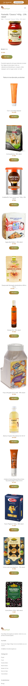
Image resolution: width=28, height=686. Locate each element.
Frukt (2, 660)
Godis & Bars (4, 663)
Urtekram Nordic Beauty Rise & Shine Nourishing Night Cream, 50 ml (14, 479)
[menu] (25, 8)
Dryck (2, 657)
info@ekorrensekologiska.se (8, 649)
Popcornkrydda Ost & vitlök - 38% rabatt (14, 392)
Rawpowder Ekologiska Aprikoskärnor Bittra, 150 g (14, 286)
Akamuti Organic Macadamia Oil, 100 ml (14, 436)
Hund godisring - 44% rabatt (14, 154)
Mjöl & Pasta (4, 665)
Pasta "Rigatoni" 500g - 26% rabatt (14, 524)
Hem (2, 19)
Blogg (2, 683)
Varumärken (4, 674)
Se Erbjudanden (19, 2)
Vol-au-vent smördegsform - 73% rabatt (14, 567)
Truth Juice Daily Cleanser (14, 110)
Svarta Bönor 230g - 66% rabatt (14, 610)
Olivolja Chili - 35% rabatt (14, 330)
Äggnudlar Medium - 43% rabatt (14, 242)
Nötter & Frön (4, 668)
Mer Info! (6, 57)
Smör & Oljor (4, 671)
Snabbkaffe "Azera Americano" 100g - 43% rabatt (14, 198)
